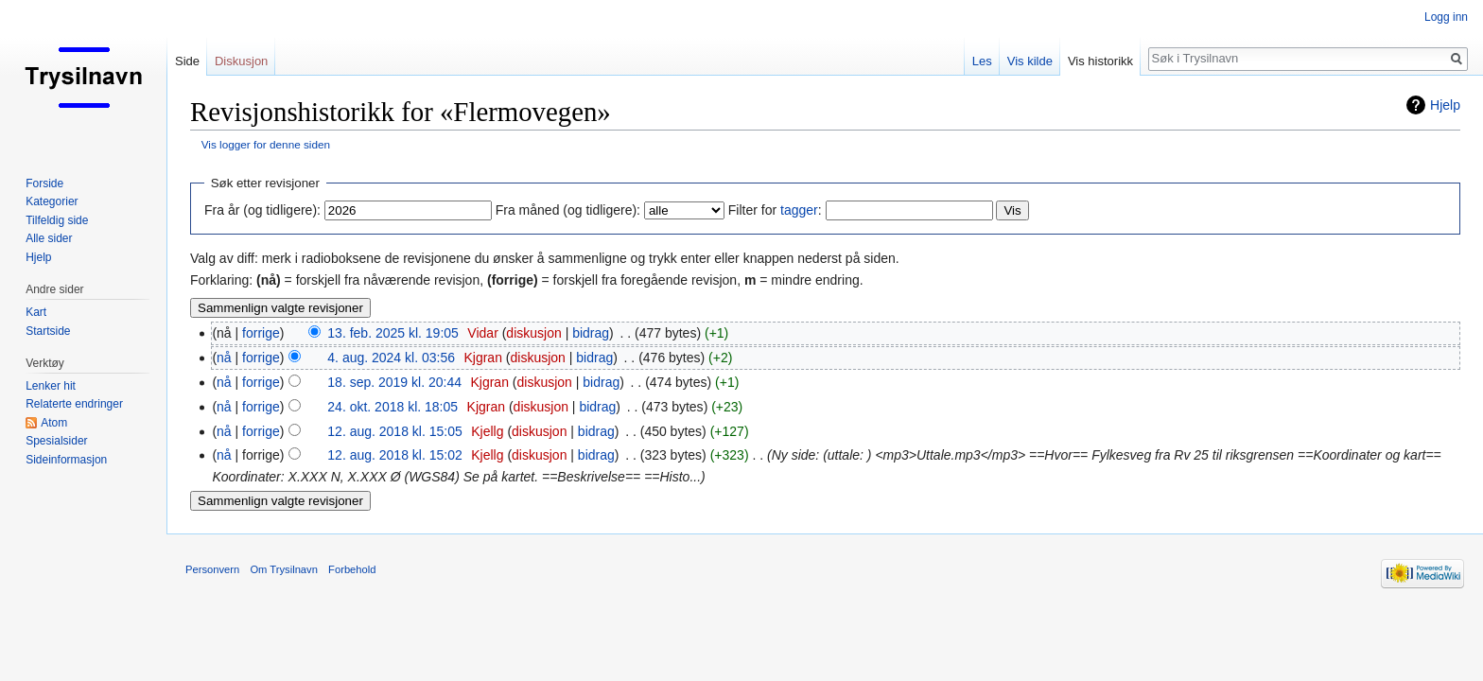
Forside (44, 183)
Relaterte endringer (74, 403)
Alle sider (49, 238)
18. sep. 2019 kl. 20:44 (394, 382)
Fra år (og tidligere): (262, 210)
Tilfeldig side (57, 220)
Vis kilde (1030, 61)
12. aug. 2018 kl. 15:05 (394, 431)
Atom (54, 422)
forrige (261, 332)
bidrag (590, 332)
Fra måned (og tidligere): (568, 210)
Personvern (212, 569)
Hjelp (1445, 105)
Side (187, 61)
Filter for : (775, 210)
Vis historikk (1100, 61)
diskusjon (533, 332)
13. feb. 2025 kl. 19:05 (393, 332)
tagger (799, 210)
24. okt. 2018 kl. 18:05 (392, 406)
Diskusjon (241, 61)
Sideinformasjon (66, 459)
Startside (48, 331)
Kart (36, 312)
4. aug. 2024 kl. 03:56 (391, 357)
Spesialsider (56, 440)
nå (224, 357)
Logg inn (1446, 17)
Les (982, 61)
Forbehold (351, 569)
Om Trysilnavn (284, 569)
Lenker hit (51, 386)
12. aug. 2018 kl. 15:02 (394, 455)
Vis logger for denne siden (265, 144)
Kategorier (52, 201)
